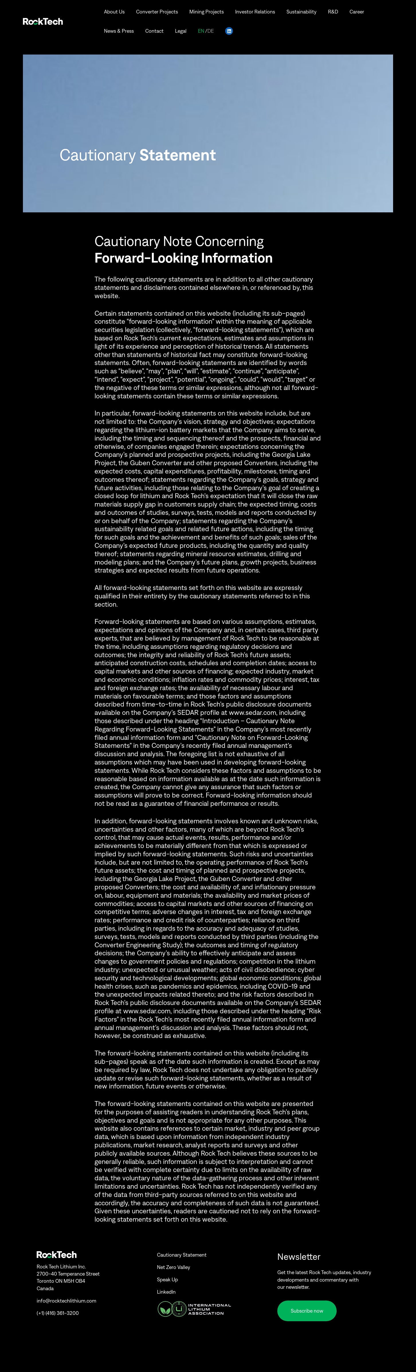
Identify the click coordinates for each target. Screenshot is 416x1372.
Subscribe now (307, 1311)
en (201, 27)
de (210, 27)
